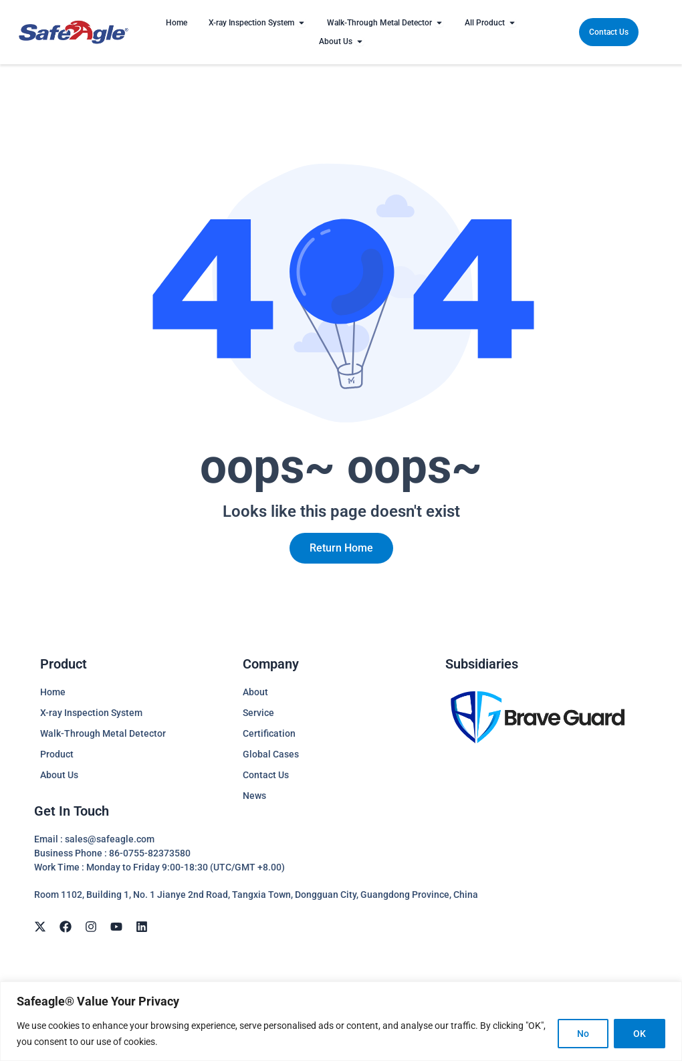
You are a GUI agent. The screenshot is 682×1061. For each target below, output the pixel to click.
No (583, 1033)
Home (53, 692)
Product (57, 754)
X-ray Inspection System (91, 712)
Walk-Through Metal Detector (103, 733)
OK (639, 1033)
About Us (59, 775)
